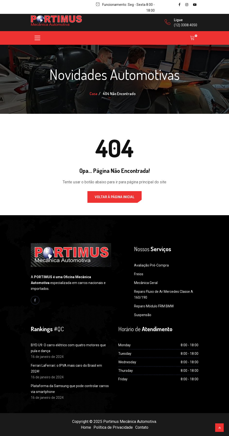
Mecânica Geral (146, 283)
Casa (93, 93)
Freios (138, 274)
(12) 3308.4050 (185, 25)
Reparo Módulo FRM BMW (154, 306)
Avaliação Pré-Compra (151, 265)
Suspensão (142, 315)
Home (86, 427)
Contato (141, 427)
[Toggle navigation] (37, 38)
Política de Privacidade (113, 427)
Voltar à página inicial (114, 197)
